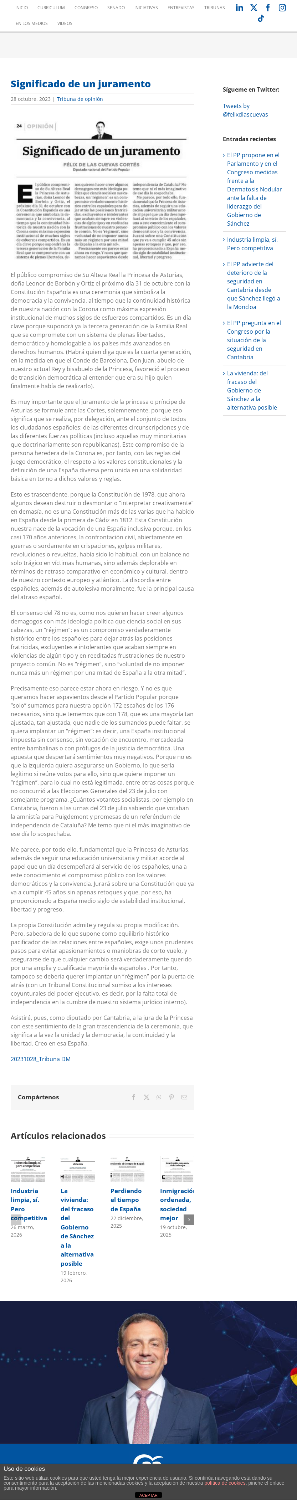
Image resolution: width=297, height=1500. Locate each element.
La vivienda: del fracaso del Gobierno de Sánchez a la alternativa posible (77, 1227)
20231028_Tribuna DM (41, 1059)
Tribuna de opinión (80, 99)
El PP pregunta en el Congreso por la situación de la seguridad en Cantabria (254, 340)
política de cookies (224, 1483)
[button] (16, 1219)
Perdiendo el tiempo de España (126, 1200)
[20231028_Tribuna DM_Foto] (102, 187)
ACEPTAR (148, 1495)
